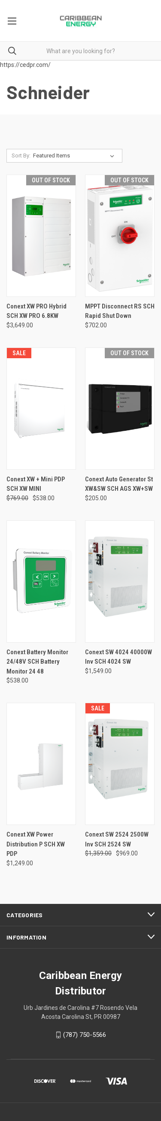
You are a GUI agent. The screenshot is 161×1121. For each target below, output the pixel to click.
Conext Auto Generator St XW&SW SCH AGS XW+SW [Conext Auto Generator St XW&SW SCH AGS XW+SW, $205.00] (119, 484)
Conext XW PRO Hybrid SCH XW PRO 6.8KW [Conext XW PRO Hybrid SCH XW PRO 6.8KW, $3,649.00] (36, 311)
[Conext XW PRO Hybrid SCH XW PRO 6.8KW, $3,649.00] (41, 235)
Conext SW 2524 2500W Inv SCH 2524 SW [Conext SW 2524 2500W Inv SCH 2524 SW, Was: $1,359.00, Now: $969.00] (117, 839)
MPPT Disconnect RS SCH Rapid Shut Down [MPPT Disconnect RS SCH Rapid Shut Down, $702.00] (120, 311)
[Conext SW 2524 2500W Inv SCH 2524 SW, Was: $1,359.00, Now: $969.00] (120, 763)
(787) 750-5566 (84, 1035)
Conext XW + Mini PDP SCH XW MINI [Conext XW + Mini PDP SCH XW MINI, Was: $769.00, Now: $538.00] (35, 484)
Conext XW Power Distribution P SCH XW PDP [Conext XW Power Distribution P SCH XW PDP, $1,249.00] (35, 844)
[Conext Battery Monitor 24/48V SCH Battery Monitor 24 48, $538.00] (41, 581)
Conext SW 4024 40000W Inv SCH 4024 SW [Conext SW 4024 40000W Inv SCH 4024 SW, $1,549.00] (118, 657)
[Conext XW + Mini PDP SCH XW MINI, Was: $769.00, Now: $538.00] (41, 408)
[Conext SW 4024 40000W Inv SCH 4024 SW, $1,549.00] (120, 581)
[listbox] (75, 155)
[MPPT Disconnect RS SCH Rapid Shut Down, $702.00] (120, 235)
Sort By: (21, 155)
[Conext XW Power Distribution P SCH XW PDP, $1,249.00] (41, 763)
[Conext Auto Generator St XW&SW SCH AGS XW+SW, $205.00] (120, 408)
